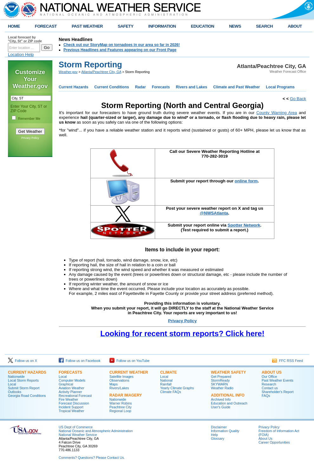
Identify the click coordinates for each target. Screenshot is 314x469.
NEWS (235, 26)
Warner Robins (120, 403)
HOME (14, 26)
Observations (119, 380)
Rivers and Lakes (191, 87)
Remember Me (29, 118)
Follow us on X (22, 361)
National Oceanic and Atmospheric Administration (96, 431)
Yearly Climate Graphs (177, 388)
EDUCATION (202, 26)
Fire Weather (68, 399)
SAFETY (125, 26)
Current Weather (128, 372)
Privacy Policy (30, 137)
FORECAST (46, 26)
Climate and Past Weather (236, 87)
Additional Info (228, 395)
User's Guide (220, 407)
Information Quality (225, 431)
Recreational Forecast (75, 396)
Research (269, 384)
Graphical (66, 384)
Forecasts (161, 87)
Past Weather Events (277, 380)
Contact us (270, 388)
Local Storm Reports (23, 380)
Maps (113, 384)
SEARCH (264, 26)
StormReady (220, 380)
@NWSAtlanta (214, 213)
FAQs (266, 396)
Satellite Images (121, 376)
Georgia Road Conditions (27, 396)
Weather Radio (222, 388)
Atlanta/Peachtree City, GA (101, 72)
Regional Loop (120, 411)
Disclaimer (219, 427)
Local (12, 384)
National (166, 380)
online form (246, 181)
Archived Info (221, 399)
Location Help (21, 54)
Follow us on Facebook (80, 361)
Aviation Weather (71, 388)
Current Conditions (111, 87)
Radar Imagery (125, 395)
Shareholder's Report (277, 392)
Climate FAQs (170, 392)
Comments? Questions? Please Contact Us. (92, 457)
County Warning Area (276, 112)
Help (214, 435)
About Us (272, 372)
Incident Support (71, 407)
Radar (140, 87)
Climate (168, 372)
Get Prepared (221, 376)
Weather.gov (68, 72)
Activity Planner (70, 392)
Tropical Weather (71, 411)
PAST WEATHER (87, 26)
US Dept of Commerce (76, 427)
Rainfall (166, 384)
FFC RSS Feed (287, 361)
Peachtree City (120, 407)
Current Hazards (73, 87)
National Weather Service (78, 435)
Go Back (298, 98)
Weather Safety (228, 372)
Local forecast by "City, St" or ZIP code (25, 39)
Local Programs (280, 87)
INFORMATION (162, 26)
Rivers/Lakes (119, 388)
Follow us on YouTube (129, 361)
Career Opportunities (274, 442)
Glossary (217, 438)
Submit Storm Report (24, 388)
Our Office (269, 376)
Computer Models (72, 380)
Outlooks (14, 392)
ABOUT (295, 26)
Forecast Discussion (74, 403)
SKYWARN (219, 384)
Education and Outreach (229, 403)
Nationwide (16, 376)
